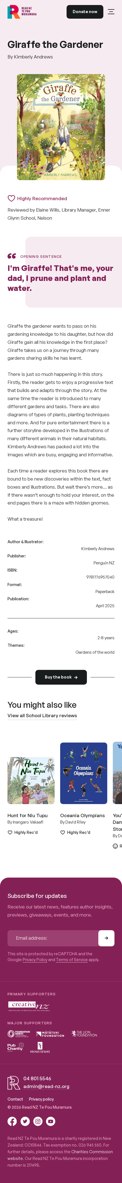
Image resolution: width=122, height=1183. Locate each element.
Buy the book (61, 677)
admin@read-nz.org (46, 1086)
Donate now (85, 11)
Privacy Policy (35, 959)
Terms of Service (72, 959)
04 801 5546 (37, 1078)
